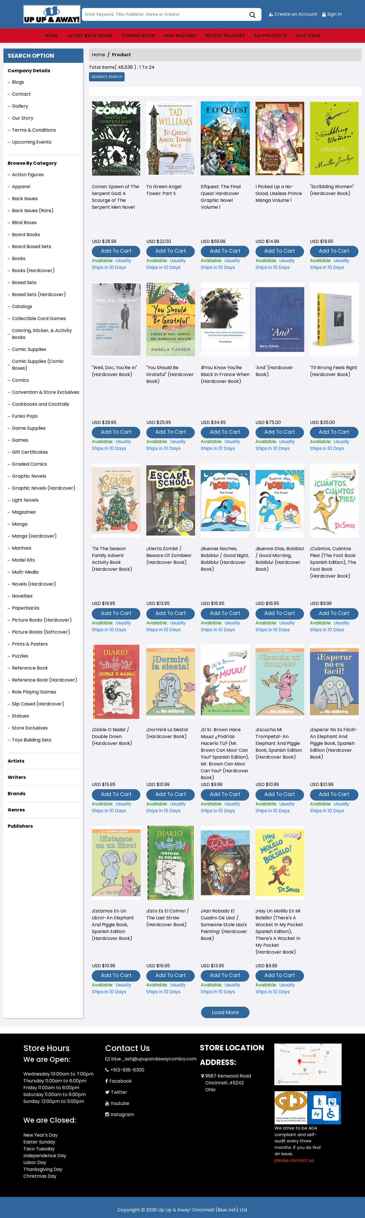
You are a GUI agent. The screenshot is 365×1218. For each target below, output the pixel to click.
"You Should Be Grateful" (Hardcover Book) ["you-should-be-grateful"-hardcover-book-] (170, 374)
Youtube (120, 1103)
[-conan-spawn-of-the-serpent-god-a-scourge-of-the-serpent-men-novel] (116, 139)
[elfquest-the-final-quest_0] (225, 139)
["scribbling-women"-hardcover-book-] (334, 139)
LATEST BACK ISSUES (89, 35)
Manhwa (21, 548)
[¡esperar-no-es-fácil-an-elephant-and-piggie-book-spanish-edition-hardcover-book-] (334, 807)
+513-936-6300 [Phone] (127, 1070)
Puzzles (20, 656)
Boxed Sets (24, 282)
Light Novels (25, 500)
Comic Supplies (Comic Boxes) (38, 364)
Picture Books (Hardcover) (42, 620)
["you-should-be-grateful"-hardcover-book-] (170, 445)
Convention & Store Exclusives (45, 392)
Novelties (22, 596)
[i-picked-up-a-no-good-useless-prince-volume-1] (280, 139)
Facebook (120, 1081)
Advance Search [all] (107, 76)
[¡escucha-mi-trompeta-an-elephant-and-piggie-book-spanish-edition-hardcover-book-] (280, 807)
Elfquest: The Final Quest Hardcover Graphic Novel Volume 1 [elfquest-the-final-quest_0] (221, 196)
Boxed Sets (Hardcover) (39, 294)
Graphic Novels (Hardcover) (44, 488)
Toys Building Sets (31, 740)
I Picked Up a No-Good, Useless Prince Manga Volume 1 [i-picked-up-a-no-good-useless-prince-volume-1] (279, 193)
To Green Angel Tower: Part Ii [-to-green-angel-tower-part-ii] (163, 190)
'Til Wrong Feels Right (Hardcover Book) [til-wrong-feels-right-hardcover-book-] (333, 371)
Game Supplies (29, 428)
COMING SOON (138, 35)
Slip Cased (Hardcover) (38, 704)
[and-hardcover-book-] (280, 445)
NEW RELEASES (180, 35)
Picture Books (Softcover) (41, 632)
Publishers (20, 826)
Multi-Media (25, 572)
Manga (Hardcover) (34, 536)
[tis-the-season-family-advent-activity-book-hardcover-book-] (116, 626)
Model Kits (23, 560)
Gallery (20, 106)
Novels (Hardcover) (34, 584)
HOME (51, 35)
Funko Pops (25, 416)
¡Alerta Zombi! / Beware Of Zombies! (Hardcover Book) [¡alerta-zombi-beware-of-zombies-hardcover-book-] (169, 555)
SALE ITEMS (308, 35)
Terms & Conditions (34, 130)
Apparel (21, 186)
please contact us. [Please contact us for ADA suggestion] (295, 1160)
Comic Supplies (29, 349)
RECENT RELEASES (225, 35)
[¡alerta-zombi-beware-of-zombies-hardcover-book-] (170, 626)
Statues (20, 716)
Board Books (26, 234)
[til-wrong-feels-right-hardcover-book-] (334, 445)
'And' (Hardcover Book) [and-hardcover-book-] (274, 371)
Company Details (29, 70)
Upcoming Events (31, 142)
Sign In (332, 14)
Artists (16, 761)
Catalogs (22, 306)
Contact (21, 94)
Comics (20, 380)
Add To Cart (116, 250)
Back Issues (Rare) (33, 210)
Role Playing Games (34, 692)
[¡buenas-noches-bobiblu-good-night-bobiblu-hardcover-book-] (225, 626)
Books (18, 258)
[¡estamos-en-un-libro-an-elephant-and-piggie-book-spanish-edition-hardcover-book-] (116, 988)
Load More (225, 1012)
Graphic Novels (29, 476)
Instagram (122, 1114)
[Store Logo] (51, 14)
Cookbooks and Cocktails (40, 404)
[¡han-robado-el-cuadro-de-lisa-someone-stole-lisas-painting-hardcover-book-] (225, 988)
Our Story (22, 118)
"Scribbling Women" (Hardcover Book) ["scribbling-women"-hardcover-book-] (332, 190)
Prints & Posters (30, 644)
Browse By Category (32, 163)
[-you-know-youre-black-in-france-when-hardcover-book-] (225, 445)
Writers (17, 777)
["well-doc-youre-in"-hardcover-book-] (116, 445)
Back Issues (25, 198)
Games (20, 440)
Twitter (119, 1092)
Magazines (24, 512)
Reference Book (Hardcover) (44, 680)
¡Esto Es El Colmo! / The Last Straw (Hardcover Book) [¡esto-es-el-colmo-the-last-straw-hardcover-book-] (167, 918)
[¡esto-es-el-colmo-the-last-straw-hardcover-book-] (170, 988)
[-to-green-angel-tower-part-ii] (170, 139)
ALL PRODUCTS (270, 35)
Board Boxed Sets (31, 246)
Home (98, 54)
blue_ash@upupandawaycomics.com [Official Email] (153, 1059)
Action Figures (28, 174)
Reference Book (30, 668)
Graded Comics (29, 464)
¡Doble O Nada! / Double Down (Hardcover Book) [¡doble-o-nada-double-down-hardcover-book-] (112, 736)
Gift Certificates (30, 452)
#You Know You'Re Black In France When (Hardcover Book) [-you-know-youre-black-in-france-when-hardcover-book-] (225, 374)
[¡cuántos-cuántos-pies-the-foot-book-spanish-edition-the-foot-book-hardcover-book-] (334, 626)
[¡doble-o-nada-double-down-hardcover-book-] (116, 807)
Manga (19, 524)
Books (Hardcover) (33, 270)
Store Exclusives (30, 728)
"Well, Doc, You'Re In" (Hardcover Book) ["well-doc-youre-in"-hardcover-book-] (114, 371)
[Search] (171, 14)
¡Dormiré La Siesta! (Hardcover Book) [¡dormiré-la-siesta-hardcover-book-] (167, 733)
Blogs (18, 82)
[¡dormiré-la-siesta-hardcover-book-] (170, 807)
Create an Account (293, 14)
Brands (16, 793)
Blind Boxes (24, 222)
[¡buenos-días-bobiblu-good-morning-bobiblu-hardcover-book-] (280, 626)
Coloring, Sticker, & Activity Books (42, 334)
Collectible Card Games (39, 318)
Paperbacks (25, 608)
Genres (16, 810)
